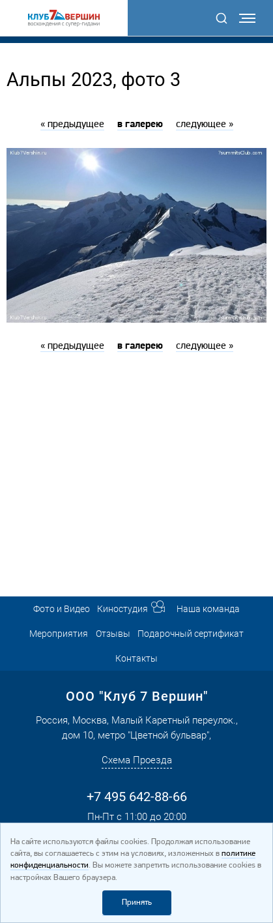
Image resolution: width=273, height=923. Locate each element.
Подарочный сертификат (190, 633)
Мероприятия (58, 633)
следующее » (204, 124)
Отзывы (113, 633)
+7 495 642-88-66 (137, 796)
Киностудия (122, 609)
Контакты (136, 658)
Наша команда (208, 609)
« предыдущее (72, 124)
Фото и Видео (61, 609)
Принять (137, 902)
